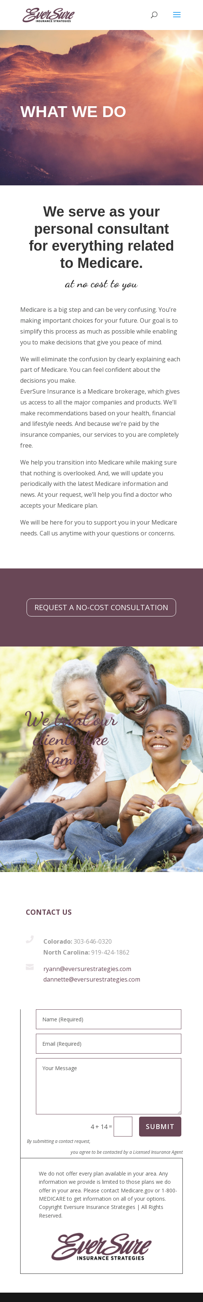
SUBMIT (160, 1126)
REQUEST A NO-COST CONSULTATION (101, 607)
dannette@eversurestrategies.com (91, 979)
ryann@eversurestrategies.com (87, 969)
